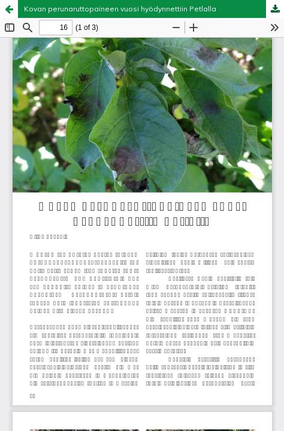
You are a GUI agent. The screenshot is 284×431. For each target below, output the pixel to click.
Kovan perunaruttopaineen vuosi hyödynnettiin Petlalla (120, 8)
